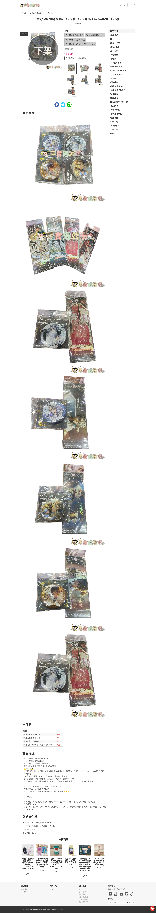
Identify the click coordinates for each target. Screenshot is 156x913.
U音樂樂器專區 (116, 114)
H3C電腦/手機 (115, 63)
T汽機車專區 (115, 110)
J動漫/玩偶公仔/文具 (118, 70)
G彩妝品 (113, 59)
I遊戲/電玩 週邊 (116, 66)
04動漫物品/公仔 (37, 13)
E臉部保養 (114, 51)
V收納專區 (114, 118)
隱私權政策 (83, 897)
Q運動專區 (114, 98)
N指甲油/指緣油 (116, 86)
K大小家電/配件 (116, 74)
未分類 (112, 133)
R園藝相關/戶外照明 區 (119, 102)
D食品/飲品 (114, 47)
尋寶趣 (24, 13)
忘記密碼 (82, 892)
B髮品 (112, 39)
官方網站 (24, 892)
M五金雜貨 (114, 82)
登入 (89, 889)
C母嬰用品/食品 (116, 43)
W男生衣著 (114, 122)
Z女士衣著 (114, 129)
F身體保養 (114, 55)
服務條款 (82, 894)
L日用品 (113, 78)
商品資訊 (78, 23)
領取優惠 (130, 902)
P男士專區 (114, 94)
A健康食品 (114, 35)
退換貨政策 (83, 899)
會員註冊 (82, 889)
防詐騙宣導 (83, 902)
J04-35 (50, 13)
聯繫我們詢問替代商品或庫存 (76, 58)
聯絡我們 (24, 889)
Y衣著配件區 (115, 125)
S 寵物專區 (114, 106)
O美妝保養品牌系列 (117, 90)
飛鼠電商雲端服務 (57, 909)
